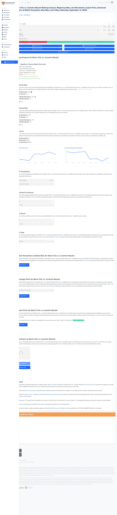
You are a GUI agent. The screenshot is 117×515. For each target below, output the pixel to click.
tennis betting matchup (100, 394)
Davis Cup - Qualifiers (33, 15)
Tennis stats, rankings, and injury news (35, 76)
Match (22, 18)
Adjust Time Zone (39, 75)
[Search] (35, 2)
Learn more (79, 239)
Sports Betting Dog (27, 416)
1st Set (26, 18)
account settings (76, 292)
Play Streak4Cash (31, 373)
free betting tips (41, 400)
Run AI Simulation (30, 271)
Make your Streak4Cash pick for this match (37, 78)
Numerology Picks (30, 304)
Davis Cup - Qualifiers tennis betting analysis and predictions (53, 404)
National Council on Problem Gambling (69, 420)
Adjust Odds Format (103, 89)
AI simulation (63, 394)
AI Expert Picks (29, 332)
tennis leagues (38, 406)
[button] (112, 2)
